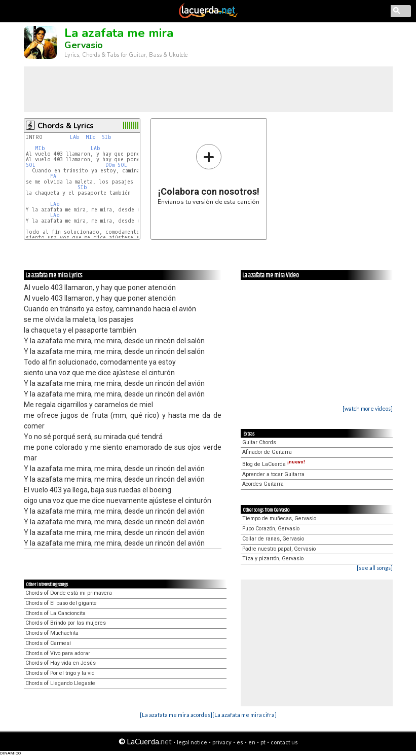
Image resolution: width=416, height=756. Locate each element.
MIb (91, 137)
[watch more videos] (368, 408)
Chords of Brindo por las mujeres (65, 623)
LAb (75, 137)
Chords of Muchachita (52, 633)
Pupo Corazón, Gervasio (270, 528)
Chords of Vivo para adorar (57, 653)
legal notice (192, 742)
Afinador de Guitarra (267, 452)
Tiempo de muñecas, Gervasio (279, 518)
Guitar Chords (259, 442)
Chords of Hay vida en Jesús (60, 663)
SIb (106, 137)
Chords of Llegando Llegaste (60, 683)
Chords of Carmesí (48, 643)
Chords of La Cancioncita (55, 613)
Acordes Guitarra (263, 484)
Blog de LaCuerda (273, 464)
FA (53, 176)
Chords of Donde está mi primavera (68, 593)
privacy (222, 742)
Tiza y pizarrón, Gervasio (273, 558)
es (240, 742)
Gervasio (83, 45)
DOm (110, 165)
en (251, 742)
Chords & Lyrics (65, 126)
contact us (284, 742)
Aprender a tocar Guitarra (273, 474)
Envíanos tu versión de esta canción (208, 174)
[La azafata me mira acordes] (176, 714)
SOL (30, 165)
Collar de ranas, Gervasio (273, 538)
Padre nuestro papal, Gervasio (279, 549)
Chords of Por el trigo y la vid (60, 673)
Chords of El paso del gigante (61, 603)
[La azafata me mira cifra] (244, 714)
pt (263, 742)
